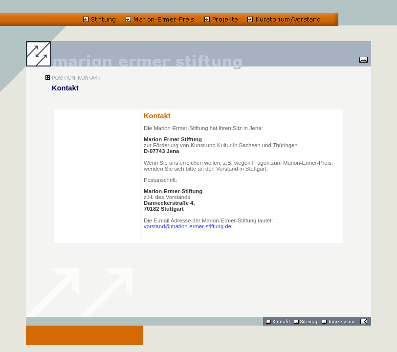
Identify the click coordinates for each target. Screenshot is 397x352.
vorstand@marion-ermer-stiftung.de (187, 226)
